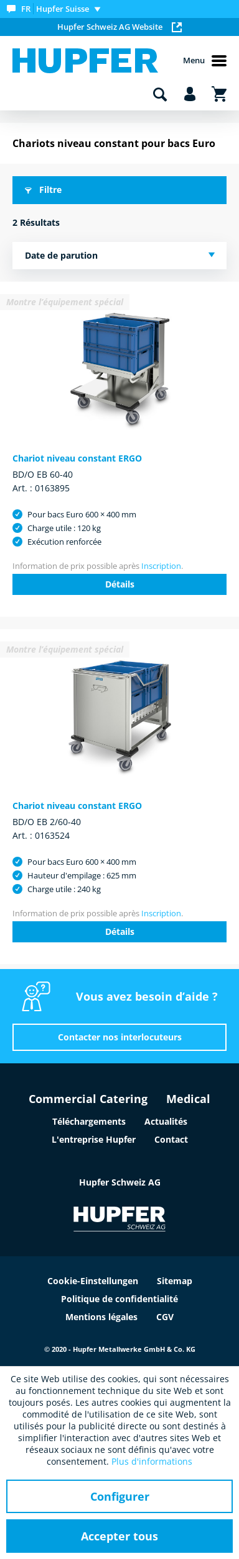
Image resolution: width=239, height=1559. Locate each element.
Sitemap (174, 1281)
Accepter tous (119, 1536)
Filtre (43, 189)
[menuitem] (56, 9)
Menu (205, 60)
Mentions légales (101, 1317)
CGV (165, 1317)
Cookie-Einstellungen (92, 1281)
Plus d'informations (151, 1461)
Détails (119, 584)
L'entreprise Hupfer (94, 1139)
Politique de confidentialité (119, 1299)
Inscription (161, 565)
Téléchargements (89, 1121)
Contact (171, 1139)
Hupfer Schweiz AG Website (119, 26)
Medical (188, 1098)
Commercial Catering (88, 1098)
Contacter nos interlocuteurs (120, 1037)
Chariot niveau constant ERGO (77, 458)
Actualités (165, 1121)
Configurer (119, 1496)
